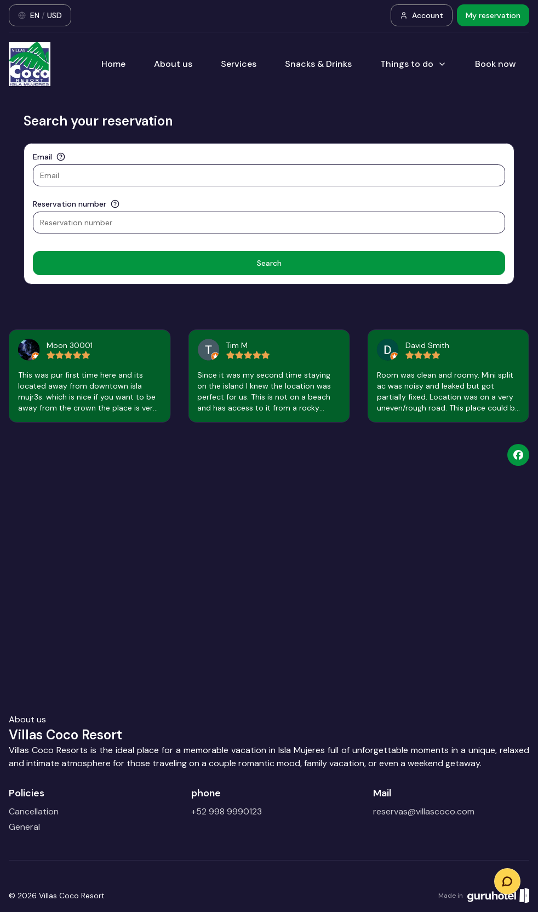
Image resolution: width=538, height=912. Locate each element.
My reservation (493, 15)
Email (42, 157)
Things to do (413, 64)
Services (238, 64)
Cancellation (34, 811)
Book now (495, 64)
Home (113, 64)
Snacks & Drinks (318, 64)
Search (269, 263)
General (24, 827)
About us (173, 64)
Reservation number (69, 204)
